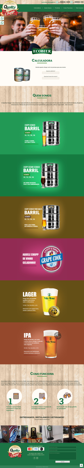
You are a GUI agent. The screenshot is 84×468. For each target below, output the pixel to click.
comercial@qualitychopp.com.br (35, 454)
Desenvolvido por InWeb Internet (42, 466)
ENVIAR (62, 461)
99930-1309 (63, 2)
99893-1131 (76, 2)
